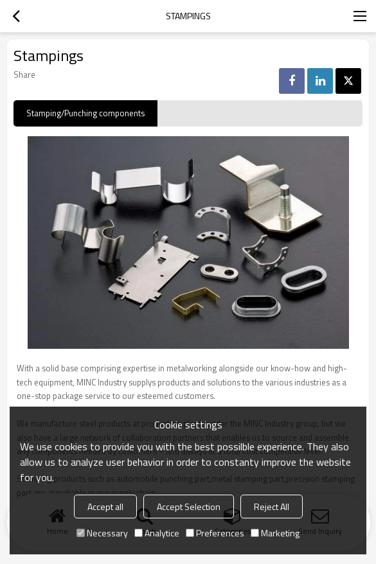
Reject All (271, 506)
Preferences (215, 533)
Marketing (275, 533)
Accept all (105, 506)
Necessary (102, 533)
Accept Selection (188, 506)
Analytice (156, 533)
